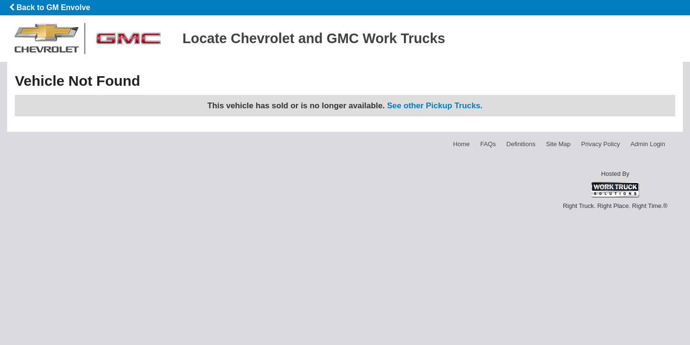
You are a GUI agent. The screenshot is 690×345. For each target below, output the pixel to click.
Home (461, 144)
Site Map (558, 144)
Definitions (521, 144)
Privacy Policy (600, 144)
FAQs (488, 144)
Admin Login (648, 144)
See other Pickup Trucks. (435, 105)
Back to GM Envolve (49, 7)
